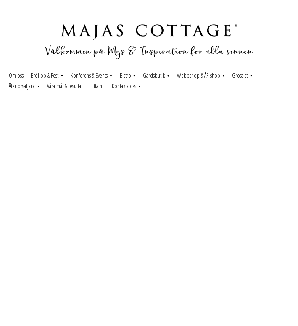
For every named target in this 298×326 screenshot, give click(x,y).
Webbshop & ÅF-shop (198, 75)
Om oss (16, 75)
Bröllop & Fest (44, 75)
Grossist (240, 75)
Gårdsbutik (154, 75)
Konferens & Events (89, 75)
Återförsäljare (22, 86)
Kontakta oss (124, 86)
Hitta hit (97, 86)
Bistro (125, 75)
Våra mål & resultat (64, 86)
